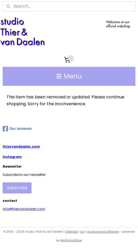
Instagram (12, 156)
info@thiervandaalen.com (24, 209)
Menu (69, 76)
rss (82, 231)
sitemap (71, 231)
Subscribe (17, 188)
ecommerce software (103, 231)
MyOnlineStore (71, 240)
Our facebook (17, 129)
